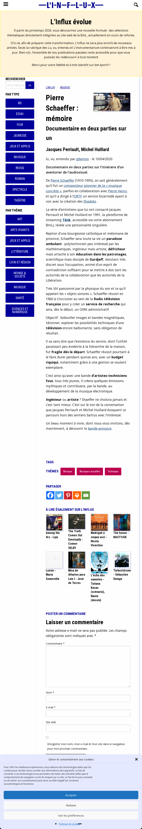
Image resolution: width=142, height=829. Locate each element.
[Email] (86, 495)
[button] (136, 759)
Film (20, 124)
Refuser (71, 805)
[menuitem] (53, 87)
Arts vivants (20, 230)
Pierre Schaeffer (62, 180)
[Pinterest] (68, 495)
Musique (20, 157)
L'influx (50, 87)
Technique (113, 471)
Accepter (71, 795)
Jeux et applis (20, 146)
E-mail (50, 707)
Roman (20, 179)
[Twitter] (59, 495)
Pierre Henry (117, 191)
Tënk (66, 220)
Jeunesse (19, 135)
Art (19, 219)
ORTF (78, 196)
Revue (20, 168)
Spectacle (19, 189)
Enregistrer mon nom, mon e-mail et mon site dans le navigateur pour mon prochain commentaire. (86, 746)
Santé (20, 298)
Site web (51, 722)
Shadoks (89, 201)
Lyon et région (19, 262)
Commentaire (55, 643)
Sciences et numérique (20, 310)
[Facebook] (50, 495)
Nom (50, 692)
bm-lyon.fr (101, 65)
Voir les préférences (71, 815)
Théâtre (20, 200)
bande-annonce (99, 428)
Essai (19, 114)
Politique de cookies (69, 823)
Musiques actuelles (90, 471)
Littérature (19, 251)
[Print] (77, 495)
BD (20, 103)
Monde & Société (20, 274)
